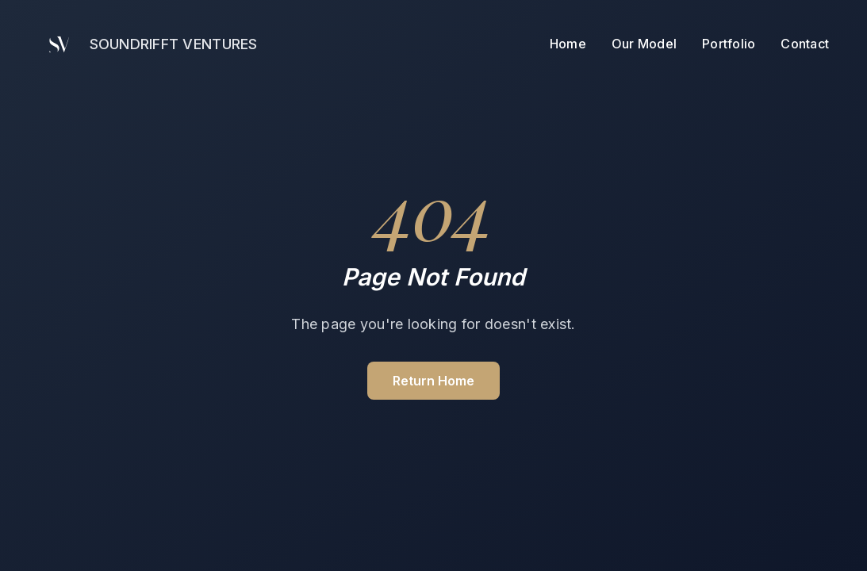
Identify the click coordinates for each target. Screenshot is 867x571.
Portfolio (728, 44)
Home (568, 44)
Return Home (433, 381)
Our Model (644, 44)
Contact (805, 41)
